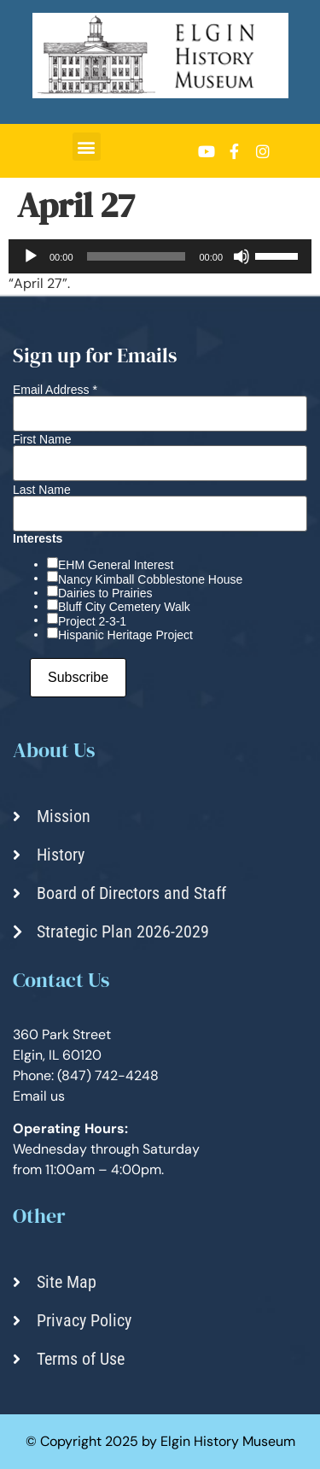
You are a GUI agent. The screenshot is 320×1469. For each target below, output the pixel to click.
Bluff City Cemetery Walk (124, 607)
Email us (39, 1096)
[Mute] (241, 256)
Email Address (55, 390)
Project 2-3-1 (92, 621)
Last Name (42, 490)
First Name (42, 439)
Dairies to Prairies (105, 593)
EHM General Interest (115, 565)
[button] (87, 146)
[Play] (30, 256)
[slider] (136, 256)
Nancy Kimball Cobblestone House (150, 579)
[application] (160, 256)
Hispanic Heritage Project (125, 635)
